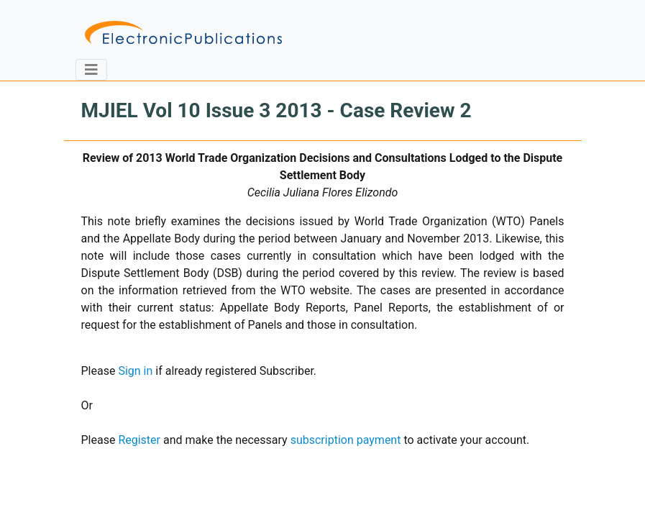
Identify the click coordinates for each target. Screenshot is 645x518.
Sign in (135, 371)
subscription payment (346, 440)
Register (139, 440)
